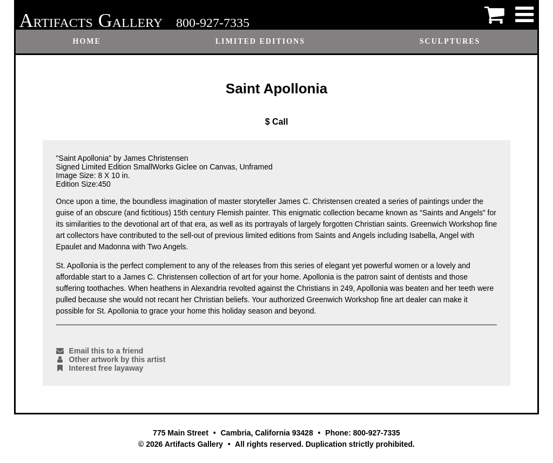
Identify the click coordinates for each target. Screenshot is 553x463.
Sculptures (450, 41)
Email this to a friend (100, 350)
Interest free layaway (100, 368)
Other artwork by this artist (111, 359)
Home (87, 41)
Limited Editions (260, 41)
